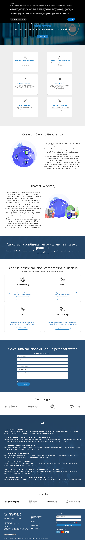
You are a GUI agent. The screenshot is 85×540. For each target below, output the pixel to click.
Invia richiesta (24, 384)
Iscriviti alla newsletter (68, 525)
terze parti (31, 8)
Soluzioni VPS (22, 328)
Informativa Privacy (26, 381)
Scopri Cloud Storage (62, 328)
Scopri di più (42, 36)
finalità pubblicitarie (18, 10)
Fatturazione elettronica (16, 529)
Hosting (5, 531)
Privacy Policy (6, 534)
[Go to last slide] (6, 407)
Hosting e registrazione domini (12, 523)
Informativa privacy (64, 522)
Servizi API (7, 526)
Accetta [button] (71, 19)
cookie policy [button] (15, 6)
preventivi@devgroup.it (36, 519)
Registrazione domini (24, 529)
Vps (8, 531)
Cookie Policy (13, 534)
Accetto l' (24, 381)
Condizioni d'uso (73, 522)
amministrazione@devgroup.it (38, 527)
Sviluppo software (9, 522)
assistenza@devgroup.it (36, 523)
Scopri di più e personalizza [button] (18, 19)
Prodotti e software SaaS (10, 525)
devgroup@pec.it (35, 528)
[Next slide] (79, 407)
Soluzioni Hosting (22, 298)
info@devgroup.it (35, 517)
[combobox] (18, 366)
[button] (74, 3)
